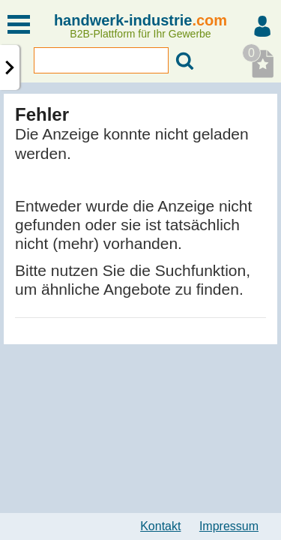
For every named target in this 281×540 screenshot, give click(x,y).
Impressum (229, 526)
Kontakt (160, 526)
